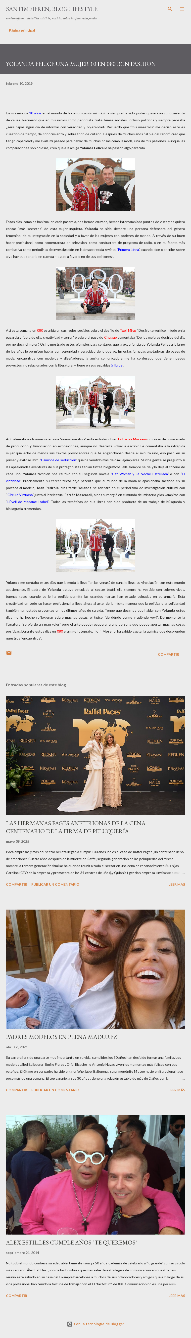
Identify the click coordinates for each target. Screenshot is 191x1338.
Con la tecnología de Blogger (95, 1324)
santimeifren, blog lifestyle (51, 9)
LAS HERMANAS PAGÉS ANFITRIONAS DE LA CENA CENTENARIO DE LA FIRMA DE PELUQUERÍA (75, 827)
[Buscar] (170, 9)
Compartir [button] (168, 654)
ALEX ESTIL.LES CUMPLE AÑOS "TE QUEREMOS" (71, 1242)
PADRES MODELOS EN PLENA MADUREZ (61, 1037)
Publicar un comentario (55, 884)
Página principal (22, 30)
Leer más (177, 884)
